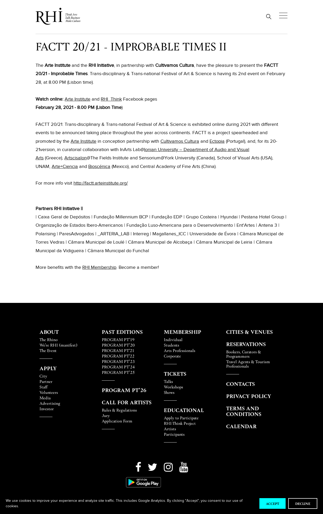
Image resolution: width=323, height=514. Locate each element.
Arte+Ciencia (65, 166)
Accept (272, 503)
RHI (86, 267)
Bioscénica (99, 166)
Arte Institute (77, 99)
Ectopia (217, 141)
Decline (302, 503)
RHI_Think (111, 99)
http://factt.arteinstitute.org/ (100, 183)
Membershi (102, 267)
